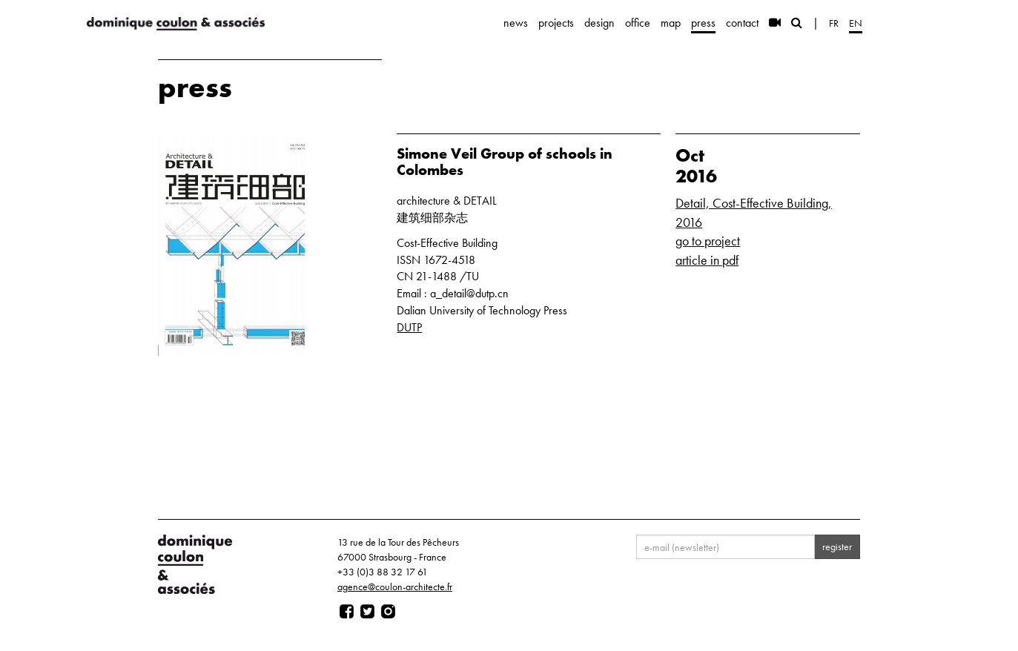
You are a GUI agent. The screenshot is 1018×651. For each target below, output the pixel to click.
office (637, 22)
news (515, 22)
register (837, 546)
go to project (707, 240)
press (703, 22)
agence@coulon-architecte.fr (394, 586)
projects (556, 22)
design (599, 22)
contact (742, 22)
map (671, 22)
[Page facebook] (346, 611)
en (855, 23)
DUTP (409, 327)
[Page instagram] (388, 611)
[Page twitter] (367, 611)
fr (834, 23)
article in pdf (706, 259)
